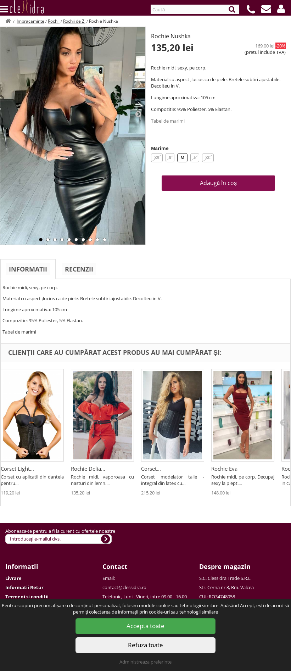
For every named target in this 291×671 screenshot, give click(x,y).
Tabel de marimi (168, 121)
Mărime (160, 148)
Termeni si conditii (27, 596)
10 (104, 239)
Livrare (13, 578)
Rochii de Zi (74, 21)
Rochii (54, 21)
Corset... (151, 468)
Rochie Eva (224, 468)
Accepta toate (145, 626)
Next (138, 113)
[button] (281, 9)
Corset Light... (17, 468)
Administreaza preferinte (145, 662)
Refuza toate (145, 645)
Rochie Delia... (88, 468)
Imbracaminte (30, 21)
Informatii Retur (24, 587)
